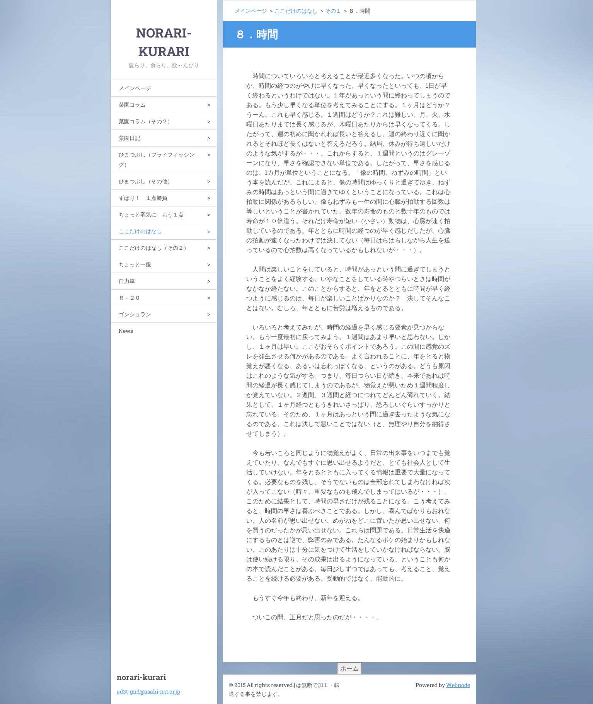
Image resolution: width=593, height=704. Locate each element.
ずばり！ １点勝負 (143, 197)
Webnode (458, 685)
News (126, 330)
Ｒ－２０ (129, 297)
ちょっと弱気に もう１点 (151, 214)
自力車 (127, 281)
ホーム (349, 668)
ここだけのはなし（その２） (154, 247)
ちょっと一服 (135, 264)
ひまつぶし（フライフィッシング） (156, 159)
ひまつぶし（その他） (146, 181)
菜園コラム (132, 104)
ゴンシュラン (135, 314)
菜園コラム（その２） (146, 121)
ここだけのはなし (140, 231)
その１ (333, 10)
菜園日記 (129, 137)
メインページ (135, 88)
